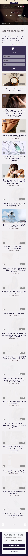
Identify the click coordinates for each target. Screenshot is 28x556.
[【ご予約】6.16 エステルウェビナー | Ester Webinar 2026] (14, 79)
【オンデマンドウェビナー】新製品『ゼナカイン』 (14, 226)
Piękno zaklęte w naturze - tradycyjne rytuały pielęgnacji (14, 448)
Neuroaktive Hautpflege (14, 313)
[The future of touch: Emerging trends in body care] (14, 126)
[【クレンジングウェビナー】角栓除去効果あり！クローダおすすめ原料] (14, 348)
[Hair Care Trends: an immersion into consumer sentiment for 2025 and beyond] (14, 324)
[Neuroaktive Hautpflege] (14, 304)
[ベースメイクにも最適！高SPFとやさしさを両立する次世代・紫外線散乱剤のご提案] (14, 259)
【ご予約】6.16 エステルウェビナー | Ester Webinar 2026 (14, 89)
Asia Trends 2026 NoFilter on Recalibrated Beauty (14, 204)
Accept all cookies (14, 545)
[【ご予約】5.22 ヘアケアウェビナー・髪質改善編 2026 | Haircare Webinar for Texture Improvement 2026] (14, 101)
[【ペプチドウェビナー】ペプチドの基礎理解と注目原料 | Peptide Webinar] (14, 148)
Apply (14, 68)
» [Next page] (25, 524)
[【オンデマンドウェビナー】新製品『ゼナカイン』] (14, 216)
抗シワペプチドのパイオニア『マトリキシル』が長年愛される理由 (14, 514)
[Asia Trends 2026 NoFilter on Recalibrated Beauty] (14, 194)
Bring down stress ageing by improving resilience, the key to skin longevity (14, 380)
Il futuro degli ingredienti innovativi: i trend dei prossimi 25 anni (14, 425)
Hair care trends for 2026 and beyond (14, 292)
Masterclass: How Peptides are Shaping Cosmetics (14, 402)
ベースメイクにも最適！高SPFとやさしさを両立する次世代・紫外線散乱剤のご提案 (14, 270)
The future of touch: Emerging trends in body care (14, 136)
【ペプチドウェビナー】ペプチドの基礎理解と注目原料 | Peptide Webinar (14, 158)
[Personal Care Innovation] (8, 6)
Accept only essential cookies (14, 549)
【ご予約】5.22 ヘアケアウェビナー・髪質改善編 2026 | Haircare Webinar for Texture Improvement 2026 (14, 112)
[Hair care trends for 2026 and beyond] (14, 283)
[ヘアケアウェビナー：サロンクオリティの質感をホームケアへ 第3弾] (14, 461)
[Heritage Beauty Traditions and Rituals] (14, 483)
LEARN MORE (14, 2)
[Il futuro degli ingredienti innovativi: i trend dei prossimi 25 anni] (14, 414)
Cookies (5, 541)
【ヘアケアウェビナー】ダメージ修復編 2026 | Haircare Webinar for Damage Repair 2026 (14, 181)
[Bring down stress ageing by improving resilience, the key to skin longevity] (14, 369)
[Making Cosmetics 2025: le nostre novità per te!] (14, 238)
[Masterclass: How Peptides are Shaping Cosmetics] (14, 393)
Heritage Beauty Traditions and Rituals (14, 492)
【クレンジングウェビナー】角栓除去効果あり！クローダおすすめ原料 (14, 357)
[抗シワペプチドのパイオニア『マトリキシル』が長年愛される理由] (14, 504)
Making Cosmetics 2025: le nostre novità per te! (14, 247)
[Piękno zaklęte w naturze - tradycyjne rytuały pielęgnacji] (14, 438)
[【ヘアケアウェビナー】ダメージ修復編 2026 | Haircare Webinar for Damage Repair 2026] (14, 171)
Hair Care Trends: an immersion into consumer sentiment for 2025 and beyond (14, 335)
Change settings (14, 551)
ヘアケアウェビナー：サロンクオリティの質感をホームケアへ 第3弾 (14, 471)
